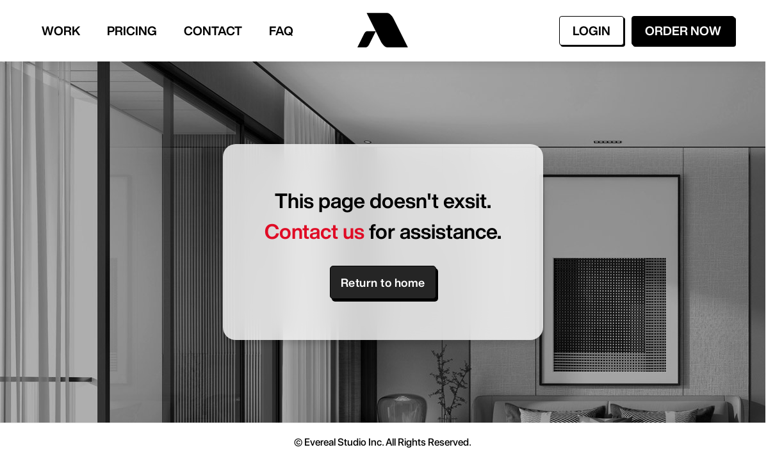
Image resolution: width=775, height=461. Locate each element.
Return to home (383, 282)
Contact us (314, 231)
